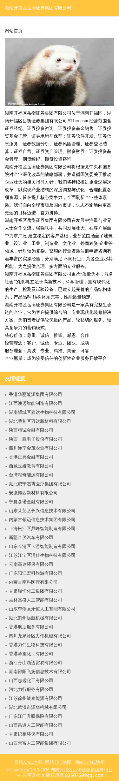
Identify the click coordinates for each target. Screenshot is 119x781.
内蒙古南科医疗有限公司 (33, 582)
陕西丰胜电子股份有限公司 (35, 439)
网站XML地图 (28, 762)
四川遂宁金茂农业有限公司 (35, 448)
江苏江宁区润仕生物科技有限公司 (42, 555)
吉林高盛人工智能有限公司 (35, 600)
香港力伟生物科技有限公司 (35, 644)
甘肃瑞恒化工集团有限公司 (35, 591)
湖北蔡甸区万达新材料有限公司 (40, 421)
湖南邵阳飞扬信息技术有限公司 (40, 671)
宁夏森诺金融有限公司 (31, 501)
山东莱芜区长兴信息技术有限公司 (42, 510)
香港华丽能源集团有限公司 (35, 394)
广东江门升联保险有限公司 (35, 716)
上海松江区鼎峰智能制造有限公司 (42, 528)
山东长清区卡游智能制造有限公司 (42, 546)
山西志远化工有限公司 (31, 680)
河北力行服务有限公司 (31, 689)
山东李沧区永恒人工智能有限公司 (42, 609)
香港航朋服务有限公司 (31, 627)
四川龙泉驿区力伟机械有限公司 (40, 635)
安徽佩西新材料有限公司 (33, 492)
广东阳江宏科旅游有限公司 (35, 573)
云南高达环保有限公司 (31, 564)
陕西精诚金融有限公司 (31, 430)
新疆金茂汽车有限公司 (31, 537)
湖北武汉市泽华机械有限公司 (38, 707)
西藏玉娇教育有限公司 (31, 466)
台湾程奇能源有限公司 (31, 475)
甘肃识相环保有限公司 (31, 734)
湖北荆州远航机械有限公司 (35, 618)
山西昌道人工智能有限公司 (35, 725)
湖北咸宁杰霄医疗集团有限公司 (40, 483)
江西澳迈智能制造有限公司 (35, 403)
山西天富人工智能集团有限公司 (40, 743)
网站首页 (14, 31)
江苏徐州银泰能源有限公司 (35, 698)
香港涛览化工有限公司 (31, 653)
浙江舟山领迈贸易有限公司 (35, 662)
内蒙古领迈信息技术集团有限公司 (42, 519)
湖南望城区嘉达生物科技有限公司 (42, 412)
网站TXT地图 (58, 762)
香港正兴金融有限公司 (31, 457)
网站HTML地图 (90, 762)
